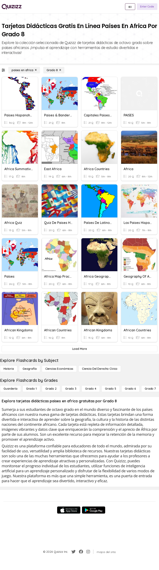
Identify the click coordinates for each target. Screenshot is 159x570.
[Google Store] (93, 510)
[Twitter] (73, 551)
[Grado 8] (53, 70)
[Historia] (8, 368)
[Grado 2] (51, 388)
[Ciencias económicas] (59, 368)
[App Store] (68, 510)
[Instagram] (88, 551)
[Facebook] (81, 551)
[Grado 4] (91, 388)
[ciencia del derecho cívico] (99, 368)
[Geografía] (29, 368)
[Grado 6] (130, 388)
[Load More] (79, 348)
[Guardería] (10, 388)
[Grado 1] (31, 388)
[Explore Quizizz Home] (12, 6)
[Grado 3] (71, 388)
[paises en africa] (24, 70)
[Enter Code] (147, 6)
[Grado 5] (110, 388)
